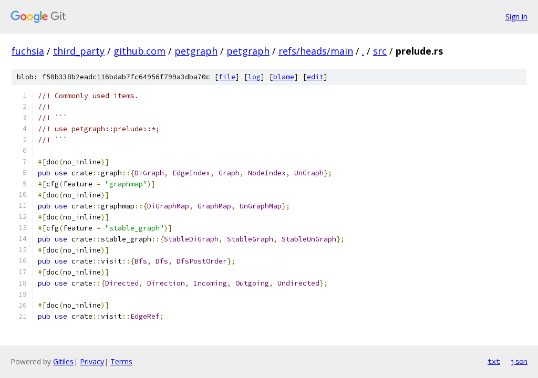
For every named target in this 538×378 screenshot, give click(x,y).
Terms (121, 361)
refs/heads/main (315, 51)
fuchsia (28, 51)
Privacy (92, 361)
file (227, 76)
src (380, 51)
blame (283, 76)
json (519, 361)
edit (315, 76)
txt (494, 361)
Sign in (516, 17)
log (254, 76)
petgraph (196, 51)
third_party (79, 51)
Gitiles (63, 361)
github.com (139, 51)
